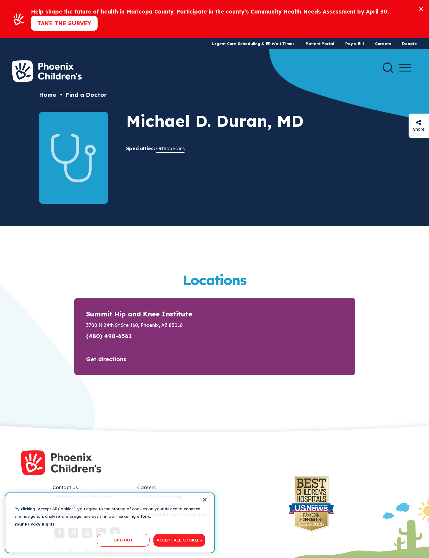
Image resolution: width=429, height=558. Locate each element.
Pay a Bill (354, 43)
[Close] (420, 8)
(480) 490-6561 (108, 336)
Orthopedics (170, 148)
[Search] (388, 67)
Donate (409, 43)
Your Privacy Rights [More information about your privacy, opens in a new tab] (34, 524)
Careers (383, 43)
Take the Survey (64, 23)
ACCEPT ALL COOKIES (179, 540)
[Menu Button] (405, 68)
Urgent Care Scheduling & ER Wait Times (253, 43)
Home (47, 94)
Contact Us (65, 487)
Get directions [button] (106, 359)
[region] (110, 522)
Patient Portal (320, 43)
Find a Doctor (86, 94)
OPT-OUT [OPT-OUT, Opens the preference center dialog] (123, 540)
